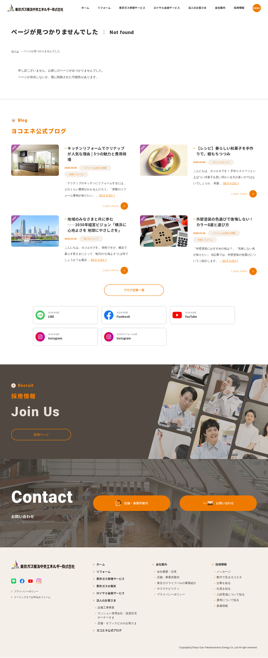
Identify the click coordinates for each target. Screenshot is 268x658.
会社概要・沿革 (167, 572)
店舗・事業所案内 (168, 577)
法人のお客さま (106, 601)
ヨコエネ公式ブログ (109, 631)
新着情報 (222, 606)
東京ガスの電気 (106, 586)
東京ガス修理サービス (110, 579)
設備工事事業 (106, 607)
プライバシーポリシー (26, 591)
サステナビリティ (168, 589)
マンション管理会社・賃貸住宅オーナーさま (117, 616)
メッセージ (224, 572)
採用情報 (221, 565)
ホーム (15, 51)
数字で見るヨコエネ (229, 577)
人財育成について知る (231, 594)
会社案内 (161, 565)
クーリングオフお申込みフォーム (32, 597)
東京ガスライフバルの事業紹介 (176, 583)
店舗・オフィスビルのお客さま (117, 623)
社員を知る (224, 589)
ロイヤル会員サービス (110, 593)
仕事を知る (224, 583)
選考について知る (228, 600)
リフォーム (103, 572)
